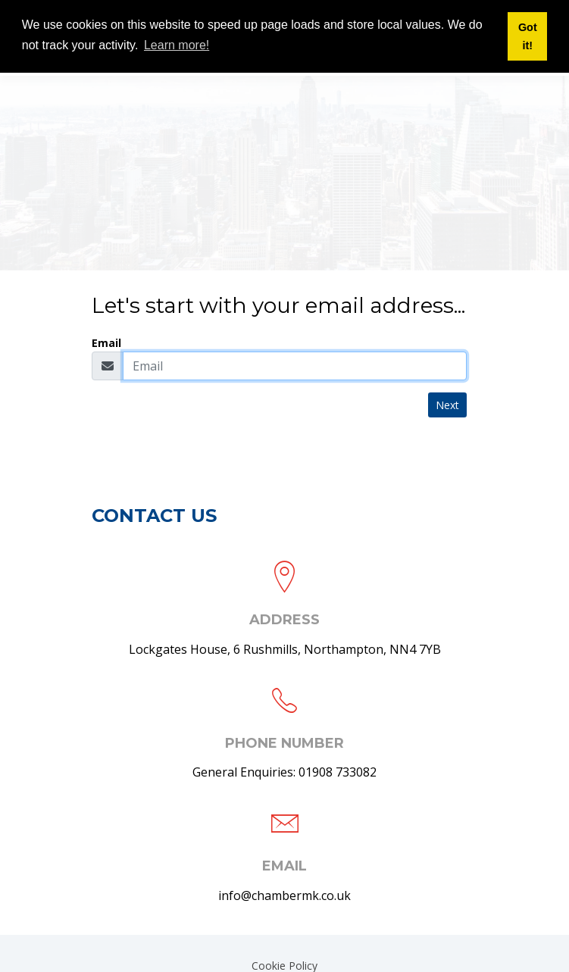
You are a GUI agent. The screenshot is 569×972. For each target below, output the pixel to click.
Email (106, 343)
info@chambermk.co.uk (284, 895)
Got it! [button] (527, 36)
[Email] (295, 366)
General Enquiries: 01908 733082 (284, 772)
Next (447, 405)
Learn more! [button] (176, 45)
